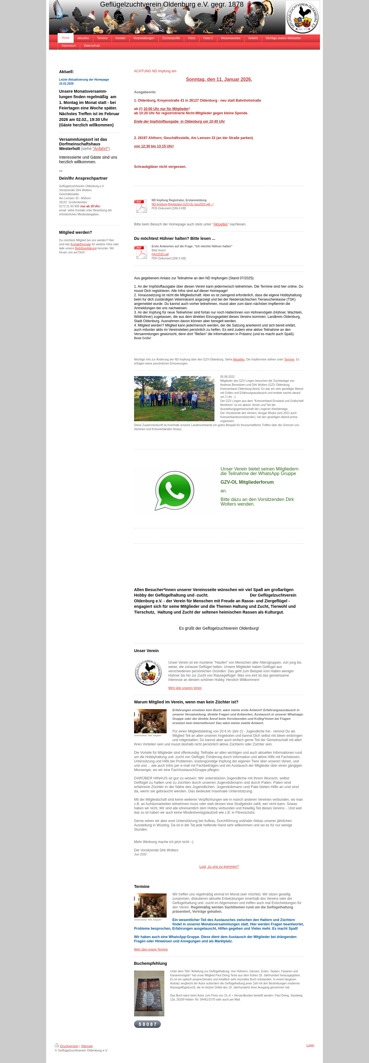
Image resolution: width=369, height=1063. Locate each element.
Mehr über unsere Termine (151, 949)
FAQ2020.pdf (160, 254)
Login (310, 1045)
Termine (289, 359)
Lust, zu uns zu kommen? (219, 867)
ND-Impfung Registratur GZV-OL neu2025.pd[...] (182, 204)
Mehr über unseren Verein (185, 688)
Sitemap (87, 1046)
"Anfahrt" (100, 148)
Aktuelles (221, 224)
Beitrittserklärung (86, 248)
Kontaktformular (81, 244)
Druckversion (66, 1046)
